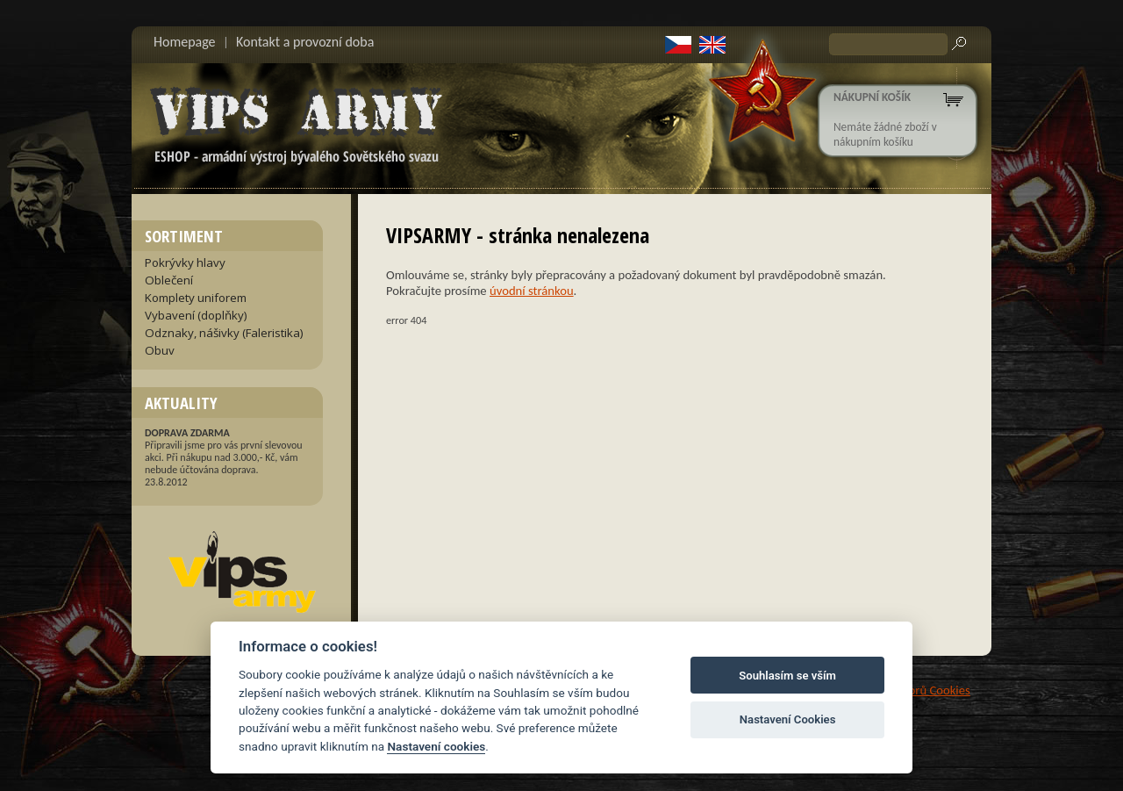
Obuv (160, 350)
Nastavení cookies (436, 746)
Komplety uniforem (196, 298)
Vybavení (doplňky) (196, 315)
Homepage (185, 41)
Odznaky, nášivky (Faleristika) (224, 333)
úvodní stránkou (532, 290)
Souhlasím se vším (787, 675)
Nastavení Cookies (788, 719)
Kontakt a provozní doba (305, 41)
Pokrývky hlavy (185, 262)
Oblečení (169, 280)
